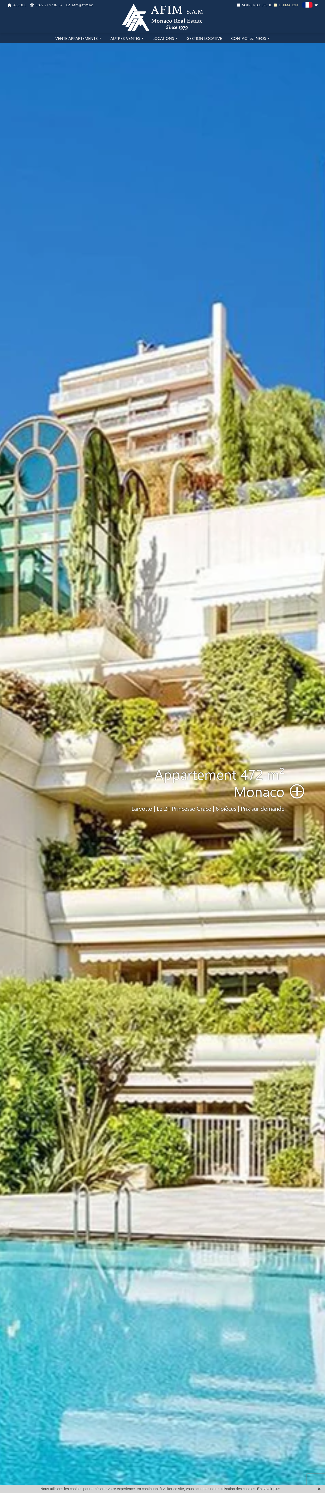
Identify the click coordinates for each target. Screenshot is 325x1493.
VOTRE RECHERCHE (254, 5)
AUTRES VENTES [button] (125, 38)
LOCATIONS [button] (163, 38)
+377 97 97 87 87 (46, 5)
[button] (310, 6)
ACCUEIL (16, 5)
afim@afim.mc (80, 5)
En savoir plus (268, 1489)
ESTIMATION (286, 5)
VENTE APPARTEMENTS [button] (76, 38)
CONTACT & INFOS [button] (248, 38)
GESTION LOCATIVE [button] (204, 38)
